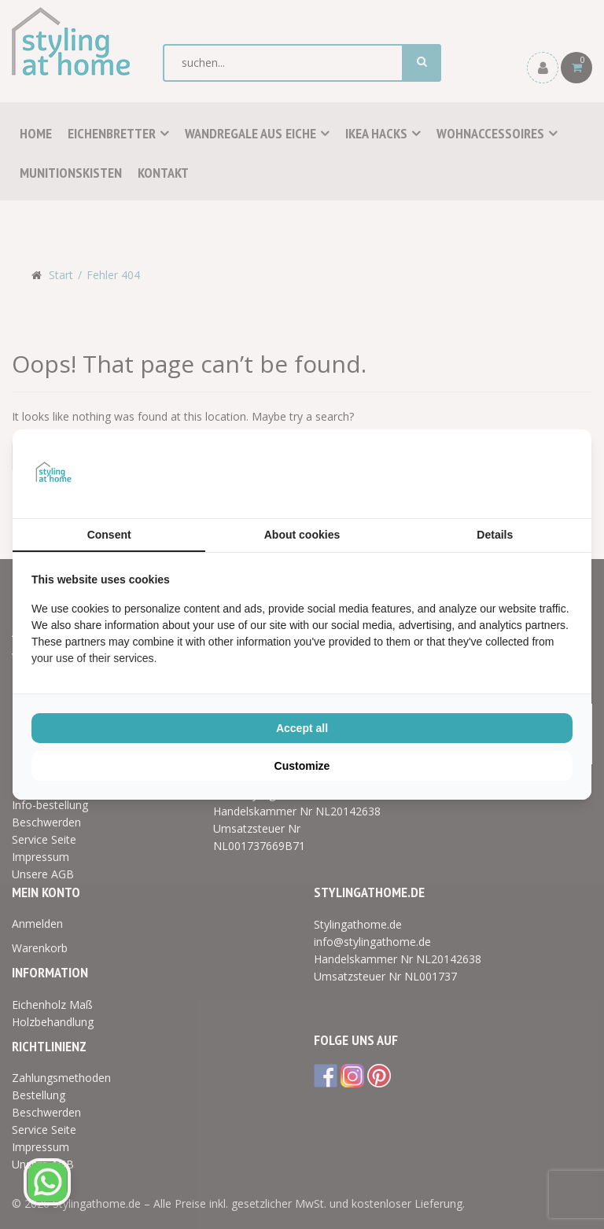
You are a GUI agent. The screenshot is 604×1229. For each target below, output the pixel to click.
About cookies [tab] (302, 534)
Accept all (302, 728)
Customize (302, 766)
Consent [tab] (109, 534)
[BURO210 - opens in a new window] (514, 473)
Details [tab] (495, 534)
